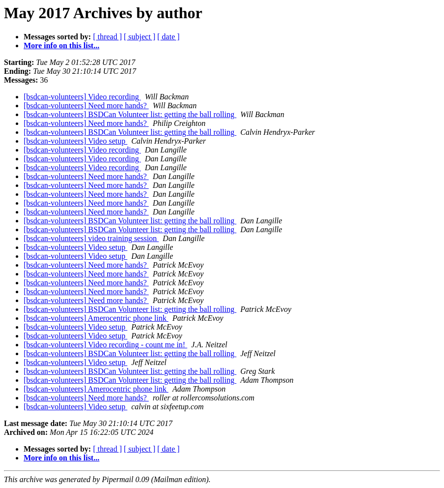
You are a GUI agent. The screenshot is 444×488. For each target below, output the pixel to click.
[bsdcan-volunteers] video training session (91, 238)
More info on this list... (61, 45)
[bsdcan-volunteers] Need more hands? (86, 105)
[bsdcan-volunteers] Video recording (82, 96)
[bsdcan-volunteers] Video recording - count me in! (105, 344)
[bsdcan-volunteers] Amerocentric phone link (96, 318)
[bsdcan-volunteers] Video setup (75, 141)
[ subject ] (140, 36)
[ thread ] (107, 36)
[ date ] (169, 36)
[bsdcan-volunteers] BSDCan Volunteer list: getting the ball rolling (130, 114)
